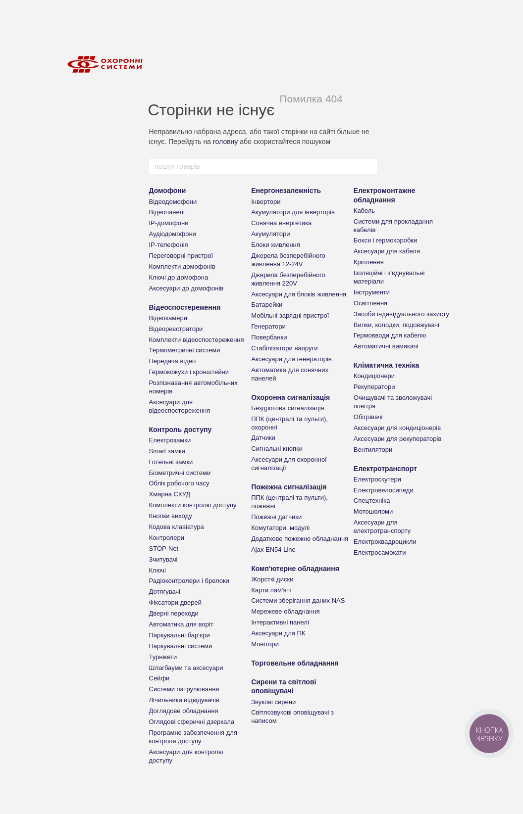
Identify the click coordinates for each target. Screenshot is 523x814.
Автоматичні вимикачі (386, 346)
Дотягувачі (165, 591)
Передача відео (172, 361)
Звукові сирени (273, 702)
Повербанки (269, 337)
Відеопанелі (167, 212)
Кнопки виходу (170, 516)
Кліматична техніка (386, 365)
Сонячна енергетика (281, 223)
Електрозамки (170, 440)
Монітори (265, 644)
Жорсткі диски (272, 579)
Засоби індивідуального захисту (401, 314)
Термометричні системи (184, 350)
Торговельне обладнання (295, 663)
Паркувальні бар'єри (179, 635)
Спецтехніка (372, 500)
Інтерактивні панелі (280, 622)
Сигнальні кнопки (277, 448)
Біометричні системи (180, 473)
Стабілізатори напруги (284, 348)
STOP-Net (164, 548)
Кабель (364, 210)
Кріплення (369, 262)
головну (225, 141)
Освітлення (370, 303)
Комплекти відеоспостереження (196, 339)
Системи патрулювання (184, 689)
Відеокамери (168, 318)
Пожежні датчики (276, 517)
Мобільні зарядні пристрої (290, 315)
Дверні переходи (174, 613)
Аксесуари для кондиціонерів (397, 427)
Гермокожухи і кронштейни (189, 372)
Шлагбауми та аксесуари (186, 667)
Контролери (166, 537)
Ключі (157, 570)
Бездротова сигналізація (287, 408)
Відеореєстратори (176, 329)
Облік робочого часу (179, 483)
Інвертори (265, 201)
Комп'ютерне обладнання (295, 569)
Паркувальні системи (180, 646)
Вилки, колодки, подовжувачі (396, 325)
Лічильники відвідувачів (184, 700)
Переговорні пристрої (181, 255)
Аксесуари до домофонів (186, 288)
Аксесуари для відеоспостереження (179, 406)
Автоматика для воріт (181, 624)
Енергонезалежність (286, 190)
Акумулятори (270, 234)
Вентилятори (373, 449)
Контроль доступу (180, 429)
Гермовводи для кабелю (390, 335)
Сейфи (159, 678)
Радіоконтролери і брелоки (189, 580)
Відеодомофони (173, 201)
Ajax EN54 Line (273, 549)
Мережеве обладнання (285, 611)
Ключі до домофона (179, 277)
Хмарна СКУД (170, 494)
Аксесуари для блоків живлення (298, 294)
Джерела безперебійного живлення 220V (288, 279)
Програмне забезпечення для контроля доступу (193, 737)
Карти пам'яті (271, 590)
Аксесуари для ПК (278, 633)
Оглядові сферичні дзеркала (192, 721)
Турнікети (163, 657)
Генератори (268, 326)
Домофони (167, 190)
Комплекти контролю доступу (193, 505)
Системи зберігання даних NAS (298, 600)
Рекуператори (374, 386)
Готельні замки (171, 462)
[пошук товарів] (369, 166)
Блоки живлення (275, 244)
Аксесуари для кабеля (387, 251)
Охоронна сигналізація (290, 397)
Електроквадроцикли (385, 541)
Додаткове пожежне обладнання (299, 538)
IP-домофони (169, 223)
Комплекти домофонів (182, 266)
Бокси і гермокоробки (385, 240)
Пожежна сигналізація (288, 487)
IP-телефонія (168, 244)
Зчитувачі (163, 559)
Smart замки (167, 451)
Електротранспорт (385, 469)
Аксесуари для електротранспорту (382, 526)
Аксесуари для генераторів (291, 359)
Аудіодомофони (172, 234)
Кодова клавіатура (176, 526)
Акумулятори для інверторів (293, 212)
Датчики (263, 437)
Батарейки (266, 304)
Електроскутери (377, 479)
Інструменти (372, 292)
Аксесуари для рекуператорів (398, 438)
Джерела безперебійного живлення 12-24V (288, 260)
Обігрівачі (368, 417)
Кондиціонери (374, 376)
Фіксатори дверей (175, 602)
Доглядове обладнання (183, 711)
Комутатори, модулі (280, 527)
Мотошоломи (373, 511)
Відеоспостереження (185, 307)
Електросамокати (380, 552)
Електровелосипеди (384, 490)
